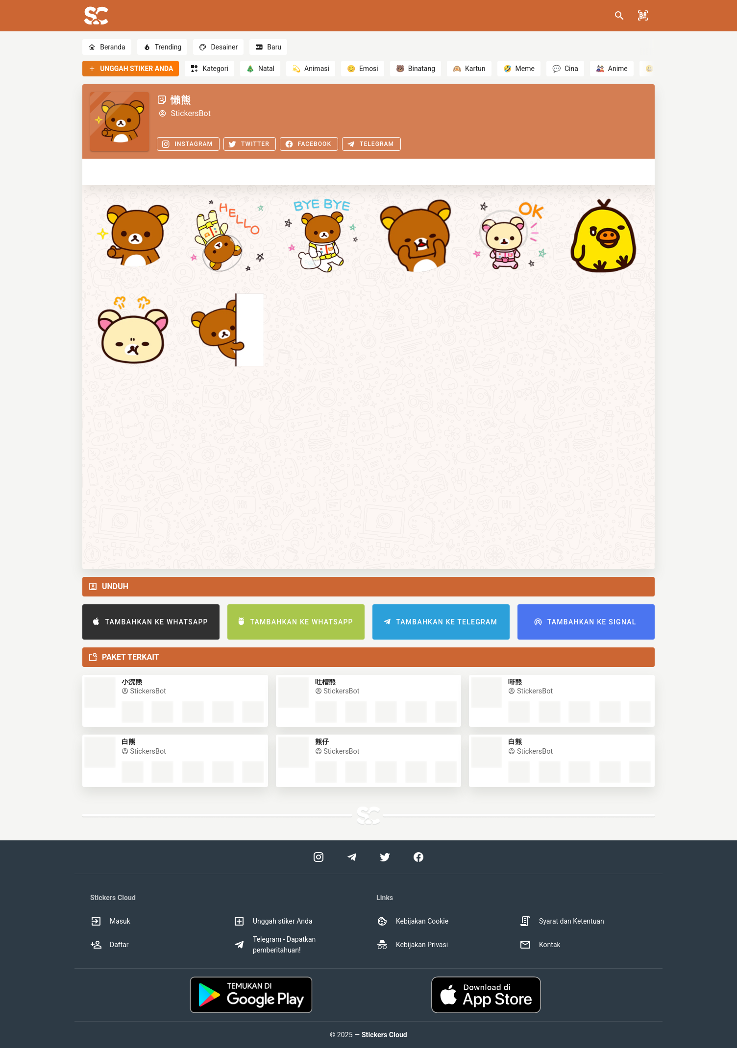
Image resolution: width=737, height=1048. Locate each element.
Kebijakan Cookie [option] (412, 921)
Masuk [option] (110, 921)
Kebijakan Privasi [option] (412, 945)
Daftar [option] (109, 945)
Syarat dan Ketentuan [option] (561, 921)
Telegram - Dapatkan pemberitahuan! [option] (274, 944)
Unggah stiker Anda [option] (273, 921)
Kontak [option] (540, 945)
